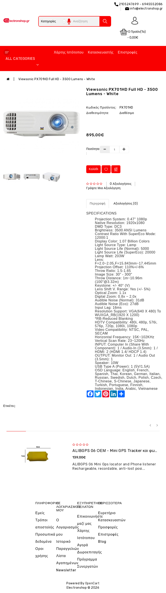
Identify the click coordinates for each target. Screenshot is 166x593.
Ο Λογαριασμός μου (67, 527)
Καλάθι (93, 169)
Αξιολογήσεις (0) (125, 203)
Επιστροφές (127, 52)
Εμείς (40, 513)
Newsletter (66, 570)
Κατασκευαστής (101, 52)
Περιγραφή (97, 203)
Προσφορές (108, 527)
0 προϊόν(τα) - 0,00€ (133, 33)
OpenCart (92, 583)
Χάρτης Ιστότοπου (69, 52)
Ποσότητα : (91, 151)
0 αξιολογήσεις (121, 184)
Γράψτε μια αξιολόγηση (103, 188)
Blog (102, 541)
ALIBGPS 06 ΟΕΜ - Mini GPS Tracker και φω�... (117, 450)
